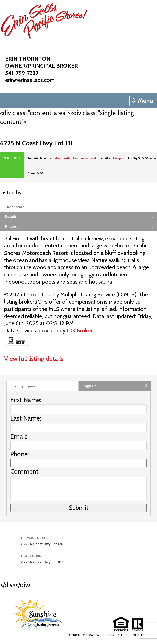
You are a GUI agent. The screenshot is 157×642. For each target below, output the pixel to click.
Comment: (25, 471)
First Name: (25, 400)
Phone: (19, 454)
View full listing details (33, 358)
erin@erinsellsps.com (29, 80)
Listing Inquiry (23, 386)
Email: (18, 436)
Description (14, 207)
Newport (118, 158)
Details (11, 216)
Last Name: (25, 418)
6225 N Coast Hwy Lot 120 (78, 540)
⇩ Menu (142, 100)
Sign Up (90, 386)
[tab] (78, 207)
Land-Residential (59, 158)
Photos (11, 226)
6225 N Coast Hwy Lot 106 (78, 558)
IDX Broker (80, 330)
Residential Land (84, 158)
